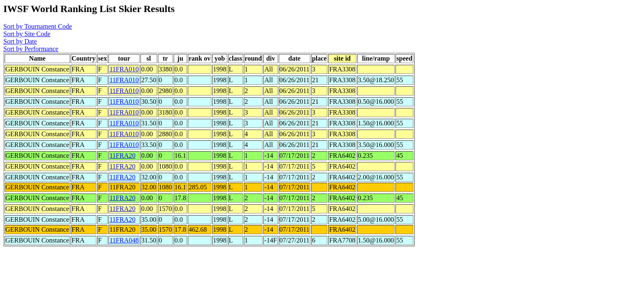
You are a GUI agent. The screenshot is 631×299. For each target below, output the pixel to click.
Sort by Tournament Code (37, 26)
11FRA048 (124, 240)
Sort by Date (20, 41)
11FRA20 (122, 155)
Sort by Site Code (26, 33)
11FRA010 (124, 69)
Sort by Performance (30, 48)
